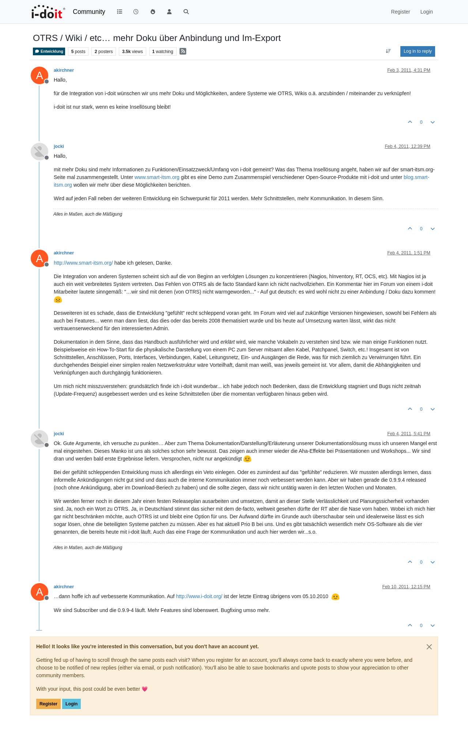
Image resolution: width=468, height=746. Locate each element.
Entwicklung (49, 51)
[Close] (429, 647)
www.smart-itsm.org (157, 177)
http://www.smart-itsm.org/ (83, 263)
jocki (59, 146)
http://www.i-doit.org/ (199, 596)
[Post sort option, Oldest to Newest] (388, 51)
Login (71, 703)
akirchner (64, 70)
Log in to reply (418, 51)
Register (48, 703)
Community (89, 11)
